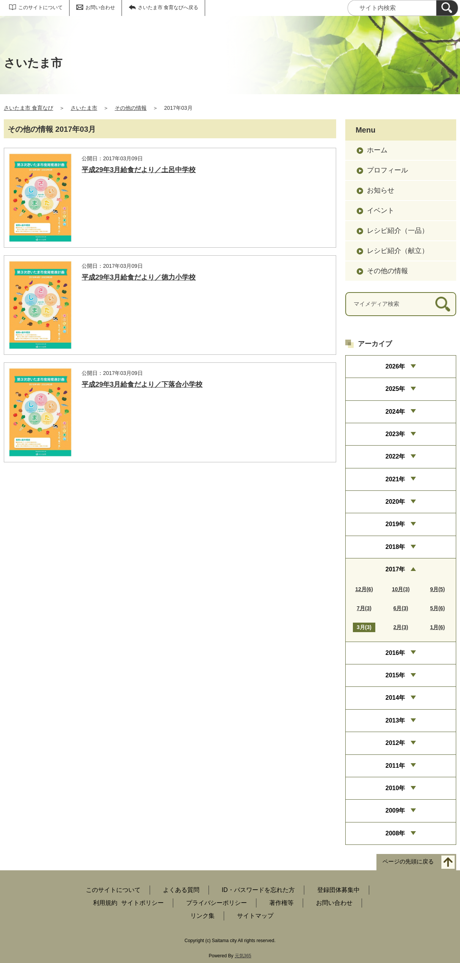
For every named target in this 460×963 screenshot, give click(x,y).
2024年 (395, 411)
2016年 (395, 653)
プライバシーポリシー (216, 903)
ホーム (377, 150)
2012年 (395, 743)
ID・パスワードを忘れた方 (258, 890)
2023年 (395, 434)
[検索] (447, 8)
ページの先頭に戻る (408, 862)
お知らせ (380, 190)
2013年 (395, 720)
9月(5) (437, 589)
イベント (380, 210)
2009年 (395, 810)
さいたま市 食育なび (28, 108)
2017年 (395, 569)
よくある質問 (181, 890)
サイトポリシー (142, 903)
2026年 (395, 366)
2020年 (395, 501)
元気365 (243, 955)
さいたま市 (84, 108)
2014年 (395, 697)
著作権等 (281, 903)
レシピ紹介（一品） (397, 230)
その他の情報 (131, 108)
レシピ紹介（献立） (397, 251)
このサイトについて (40, 7)
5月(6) (437, 608)
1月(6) (437, 627)
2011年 (395, 765)
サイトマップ (255, 915)
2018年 (395, 547)
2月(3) (401, 627)
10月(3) (401, 589)
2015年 (395, 675)
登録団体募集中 (338, 890)
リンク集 (202, 915)
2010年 (395, 788)
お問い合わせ (100, 7)
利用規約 (105, 903)
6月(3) (401, 608)
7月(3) (364, 608)
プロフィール (387, 170)
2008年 (395, 833)
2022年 (395, 456)
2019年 (395, 524)
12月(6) (364, 589)
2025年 (395, 389)
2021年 (395, 479)
